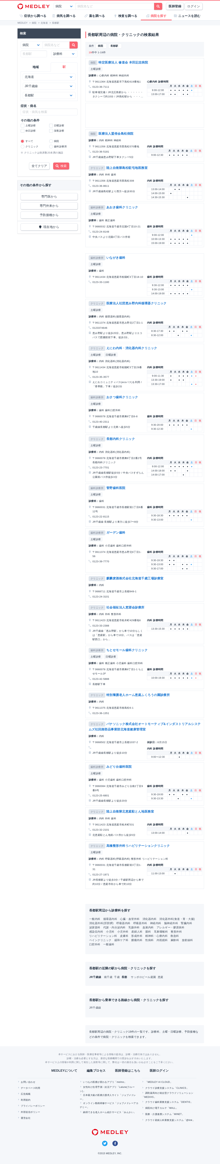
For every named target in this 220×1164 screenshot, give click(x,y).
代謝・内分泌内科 (114, 927)
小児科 (110, 931)
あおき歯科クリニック (122, 207)
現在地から (49, 227)
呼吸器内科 (123, 923)
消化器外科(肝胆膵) (101, 923)
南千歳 (108, 977)
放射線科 (187, 940)
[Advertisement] (145, 115)
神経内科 (155, 923)
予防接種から (49, 215)
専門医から (49, 196)
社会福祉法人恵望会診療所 (125, 607)
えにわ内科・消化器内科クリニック (131, 348)
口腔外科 (94, 944)
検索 (61, 166)
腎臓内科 (186, 923)
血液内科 (148, 927)
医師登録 (175, 6)
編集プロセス (96, 1070)
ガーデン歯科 (115, 532)
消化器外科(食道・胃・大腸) (177, 918)
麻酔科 (175, 940)
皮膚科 (124, 935)
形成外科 (136, 935)
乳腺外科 (134, 927)
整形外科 (176, 931)
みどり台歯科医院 (119, 766)
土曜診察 (96, 69)
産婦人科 (137, 931)
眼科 (148, 931)
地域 (36, 67)
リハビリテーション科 (103, 935)
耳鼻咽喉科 (161, 931)
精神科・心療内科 (156, 935)
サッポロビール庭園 (144, 977)
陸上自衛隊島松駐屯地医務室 (127, 167)
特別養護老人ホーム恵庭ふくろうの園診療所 (138, 695)
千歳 (117, 977)
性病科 (149, 940)
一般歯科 (108, 944)
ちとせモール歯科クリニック (127, 650)
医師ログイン (159, 1070)
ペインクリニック (100, 940)
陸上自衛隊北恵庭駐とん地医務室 (130, 811)
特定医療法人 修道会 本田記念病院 (123, 62)
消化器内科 (149, 918)
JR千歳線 (95, 1007)
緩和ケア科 (121, 940)
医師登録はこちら (127, 1070)
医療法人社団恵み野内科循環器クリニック (136, 303)
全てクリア (39, 166)
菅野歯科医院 (115, 488)
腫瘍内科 (136, 940)
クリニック (97, 168)
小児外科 (122, 931)
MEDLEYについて (64, 1070)
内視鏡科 (162, 940)
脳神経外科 (171, 923)
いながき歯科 (115, 257)
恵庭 (160, 977)
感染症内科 (96, 931)
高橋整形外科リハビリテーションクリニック (138, 845)
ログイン (193, 6)
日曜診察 (111, 354)
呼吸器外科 (140, 923)
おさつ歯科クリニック (122, 397)
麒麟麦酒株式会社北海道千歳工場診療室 (135, 578)
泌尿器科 (94, 927)
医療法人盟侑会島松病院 (115, 133)
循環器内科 (110, 918)
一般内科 (94, 918)
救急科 (174, 935)
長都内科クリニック (120, 439)
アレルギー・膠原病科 (171, 927)
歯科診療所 (97, 207)
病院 (93, 62)
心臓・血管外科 (129, 918)
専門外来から (49, 205)
